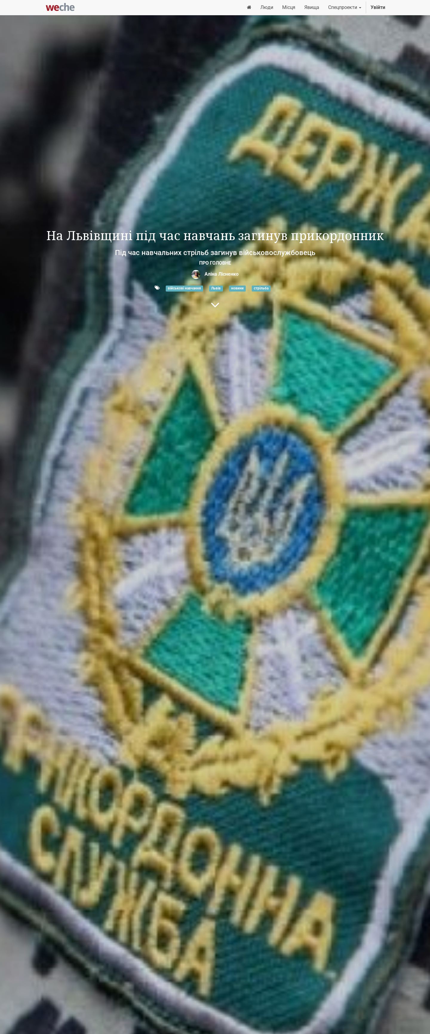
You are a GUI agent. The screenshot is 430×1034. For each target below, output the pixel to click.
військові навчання (184, 288)
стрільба (261, 288)
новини (237, 288)
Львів (216, 288)
